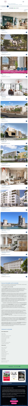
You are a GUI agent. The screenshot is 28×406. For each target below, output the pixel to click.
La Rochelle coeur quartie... (5, 207)
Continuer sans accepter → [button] (22, 386)
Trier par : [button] (25, 10)
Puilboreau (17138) (3, 348)
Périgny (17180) (3, 350)
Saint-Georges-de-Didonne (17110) (6, 335)
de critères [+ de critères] (4, 6)
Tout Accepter (14, 403)
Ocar (2, 74)
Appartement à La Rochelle (5, 360)
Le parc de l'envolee (4, 52)
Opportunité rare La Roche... (5, 229)
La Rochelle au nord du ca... (5, 252)
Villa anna (3, 118)
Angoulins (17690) (3, 352)
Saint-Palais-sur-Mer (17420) (5, 336)
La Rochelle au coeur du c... (5, 185)
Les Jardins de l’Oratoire (5, 274)
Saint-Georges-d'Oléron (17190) (5, 342)
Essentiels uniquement (14, 401)
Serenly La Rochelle (4, 163)
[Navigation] (23, 1)
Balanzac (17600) (3, 340)
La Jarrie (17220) (3, 357)
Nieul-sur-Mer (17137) (4, 347)
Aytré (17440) (3, 349)
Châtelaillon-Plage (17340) (5, 343)
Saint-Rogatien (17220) (4, 351)
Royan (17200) (3, 333)
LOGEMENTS (17, 8)
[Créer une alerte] (8, 6)
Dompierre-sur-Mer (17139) (5, 353)
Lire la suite (26, 9)
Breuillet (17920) (3, 341)
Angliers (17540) (3, 334)
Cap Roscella (3, 96)
